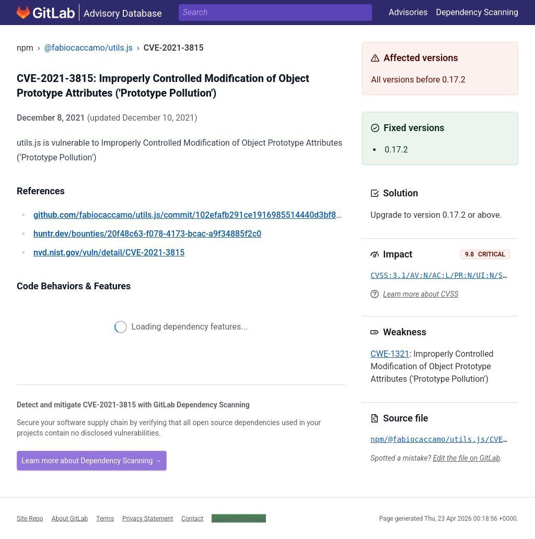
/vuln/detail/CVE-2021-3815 (108, 252)
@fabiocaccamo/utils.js (88, 48)
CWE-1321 (389, 354)
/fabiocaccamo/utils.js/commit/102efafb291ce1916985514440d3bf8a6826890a (205, 215)
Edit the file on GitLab (466, 458)
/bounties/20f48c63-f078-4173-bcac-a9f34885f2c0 (147, 234)
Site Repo (30, 518)
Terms (105, 518)
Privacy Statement (147, 518)
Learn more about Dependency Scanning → (91, 460)
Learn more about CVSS (420, 294)
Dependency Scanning (477, 12)
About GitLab (70, 518)
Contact (192, 518)
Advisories (408, 12)
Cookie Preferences (239, 518)
